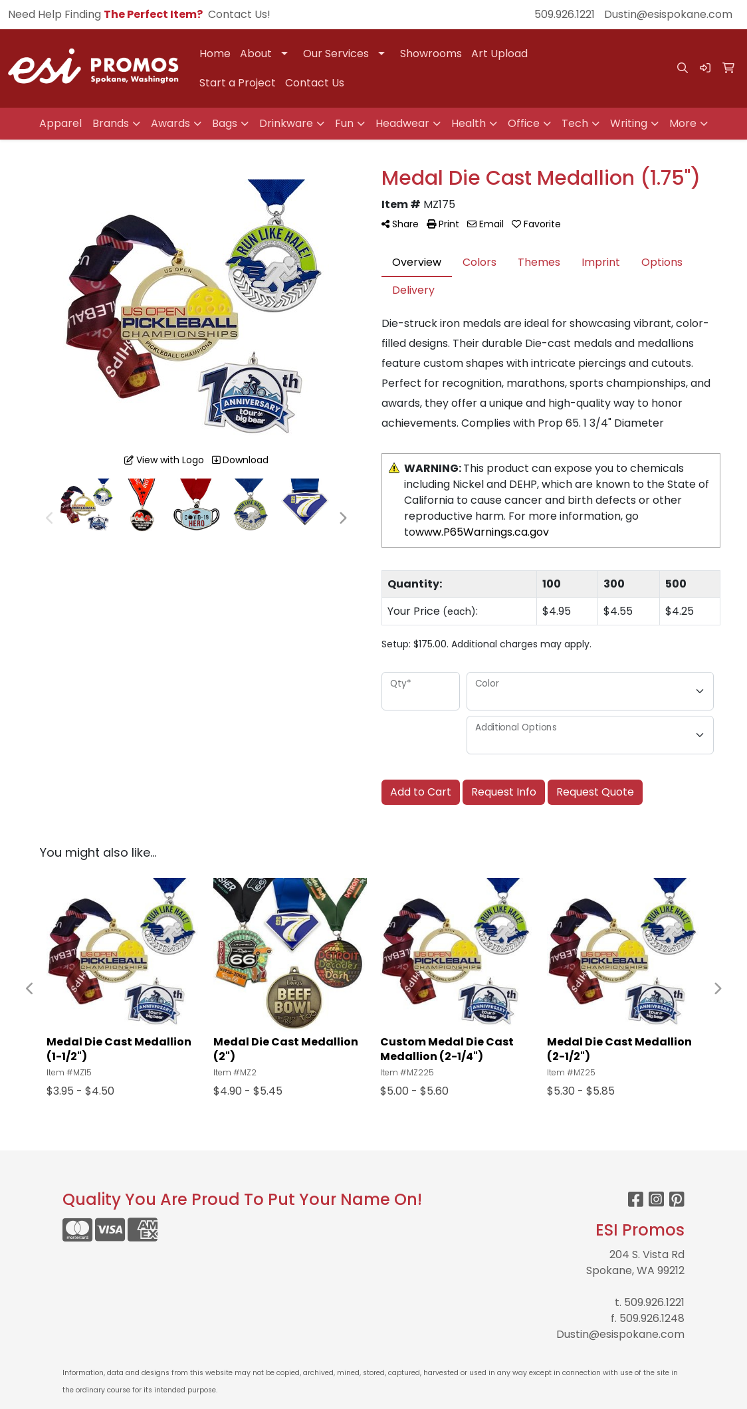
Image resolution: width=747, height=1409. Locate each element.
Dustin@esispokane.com (668, 14)
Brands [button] (110, 123)
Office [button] (524, 123)
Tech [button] (575, 123)
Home (215, 53)
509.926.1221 (564, 14)
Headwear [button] (402, 123)
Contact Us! (239, 14)
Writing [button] (628, 123)
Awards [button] (170, 123)
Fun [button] (344, 123)
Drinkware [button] (286, 123)
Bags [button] (224, 123)
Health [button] (468, 123)
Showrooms (431, 53)
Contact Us (314, 82)
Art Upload (499, 53)
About (256, 53)
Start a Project (237, 82)
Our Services (336, 53)
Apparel (60, 123)
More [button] (682, 123)
